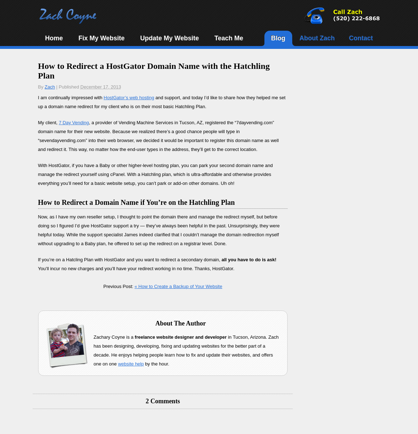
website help (131, 364)
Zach (50, 87)
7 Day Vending (74, 122)
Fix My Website (101, 38)
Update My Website (169, 38)
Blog (278, 38)
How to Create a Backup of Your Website (178, 286)
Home (54, 38)
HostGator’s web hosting (129, 97)
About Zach (317, 38)
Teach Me (229, 38)
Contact (361, 38)
